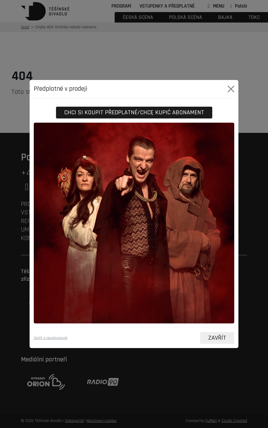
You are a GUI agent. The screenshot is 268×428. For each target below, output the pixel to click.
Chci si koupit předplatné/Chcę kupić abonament (134, 112)
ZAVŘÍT (217, 338)
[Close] (231, 88)
